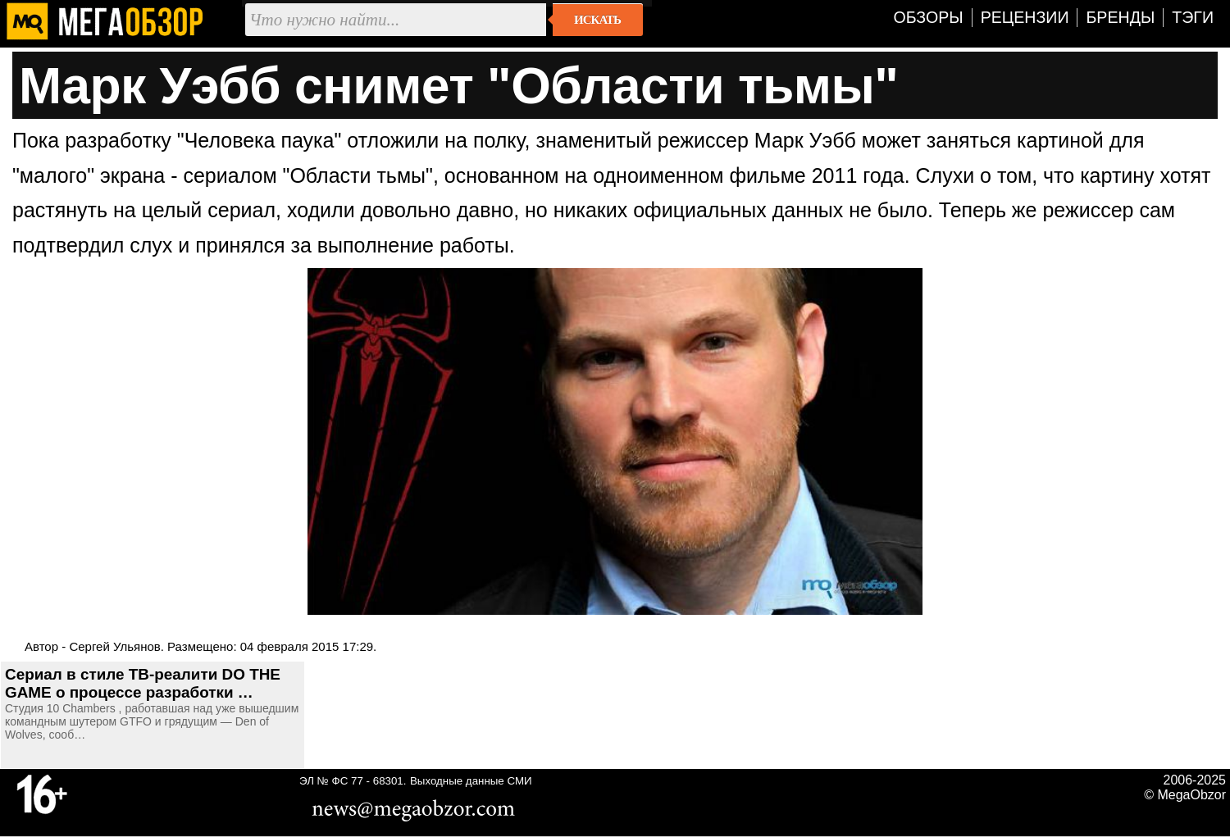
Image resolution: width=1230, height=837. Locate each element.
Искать (597, 19)
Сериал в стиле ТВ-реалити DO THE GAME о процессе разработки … (142, 683)
